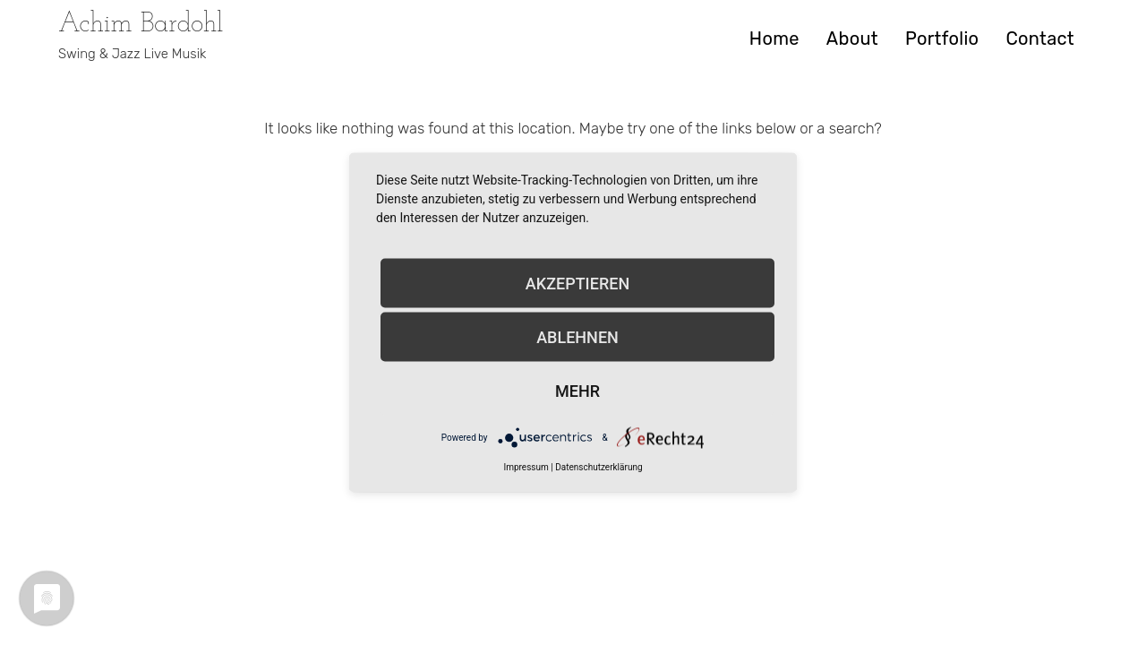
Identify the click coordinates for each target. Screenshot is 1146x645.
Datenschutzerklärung (598, 467)
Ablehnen (577, 336)
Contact (1039, 38)
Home (774, 38)
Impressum (525, 467)
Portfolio (942, 38)
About (852, 38)
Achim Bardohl (141, 25)
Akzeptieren (577, 282)
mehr (577, 390)
